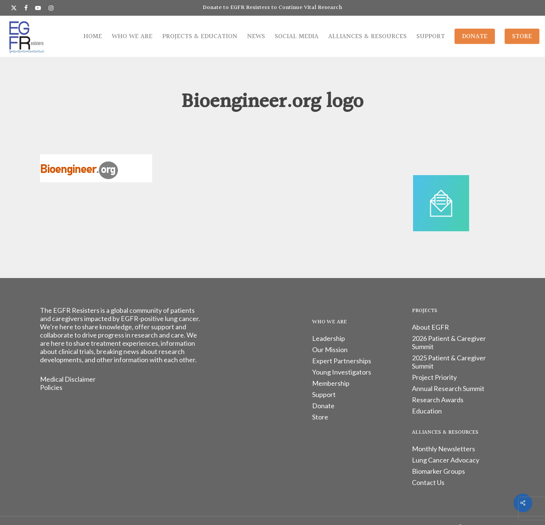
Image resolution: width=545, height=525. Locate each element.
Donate (323, 406)
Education (427, 411)
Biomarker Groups (438, 471)
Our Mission (330, 349)
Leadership (328, 338)
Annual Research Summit (448, 388)
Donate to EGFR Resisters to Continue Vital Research (272, 7)
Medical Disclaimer (68, 379)
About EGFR (430, 327)
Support (324, 394)
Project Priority (434, 377)
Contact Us (428, 482)
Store (320, 417)
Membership (331, 383)
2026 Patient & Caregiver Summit (449, 342)
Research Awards (438, 400)
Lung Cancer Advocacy (445, 460)
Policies (51, 387)
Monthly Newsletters (443, 449)
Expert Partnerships (341, 361)
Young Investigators (341, 372)
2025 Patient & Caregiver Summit (449, 362)
